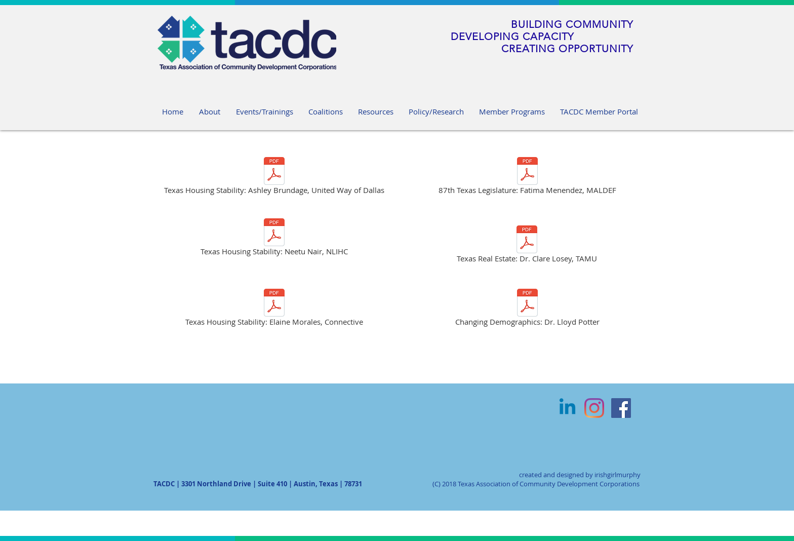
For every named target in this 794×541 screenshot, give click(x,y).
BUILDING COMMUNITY (572, 24)
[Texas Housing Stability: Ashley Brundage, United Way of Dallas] (274, 177)
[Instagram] (594, 408)
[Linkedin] (567, 408)
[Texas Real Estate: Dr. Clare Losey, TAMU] (527, 245)
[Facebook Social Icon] (621, 408)
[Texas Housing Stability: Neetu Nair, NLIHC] (274, 238)
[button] (375, 111)
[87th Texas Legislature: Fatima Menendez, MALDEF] (527, 177)
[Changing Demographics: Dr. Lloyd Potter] (527, 309)
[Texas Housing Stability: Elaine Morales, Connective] (274, 309)
